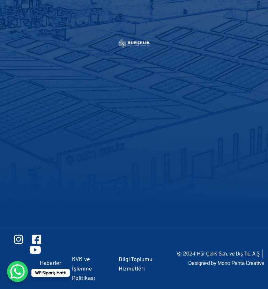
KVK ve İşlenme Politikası (83, 269)
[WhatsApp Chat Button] (17, 271)
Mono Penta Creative (241, 263)
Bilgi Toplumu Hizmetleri (135, 264)
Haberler (50, 263)
